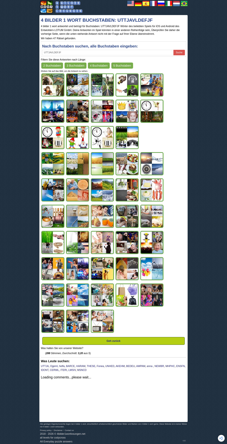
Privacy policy (45, 430)
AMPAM (140, 366)
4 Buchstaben (99, 65)
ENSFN (180, 366)
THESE (91, 366)
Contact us (69, 430)
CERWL (54, 370)
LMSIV (72, 370)
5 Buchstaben (122, 65)
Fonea (100, 366)
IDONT (44, 370)
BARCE (70, 366)
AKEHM (120, 366)
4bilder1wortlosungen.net (71, 433)
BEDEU (130, 366)
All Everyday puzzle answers (56, 441)
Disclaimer (58, 430)
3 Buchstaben (75, 65)
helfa (62, 366)
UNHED (110, 366)
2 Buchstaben (52, 65)
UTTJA (45, 366)
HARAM (80, 366)
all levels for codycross (53, 437)
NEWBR (159, 366)
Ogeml (54, 366)
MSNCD (82, 370)
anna (150, 366)
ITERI (64, 370)
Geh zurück (113, 340)
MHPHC (170, 366)
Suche (179, 52)
